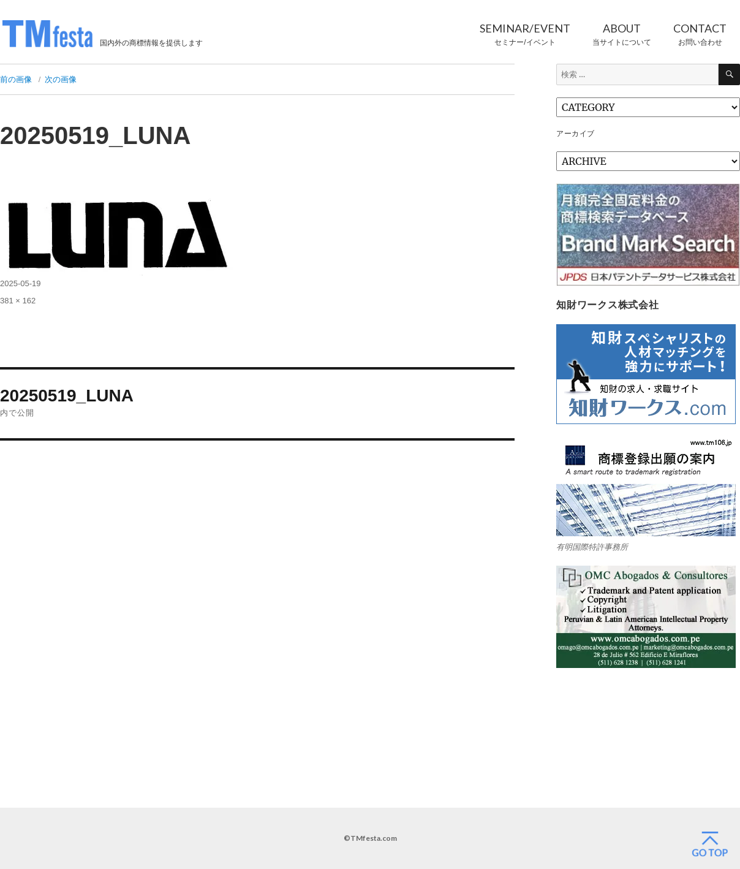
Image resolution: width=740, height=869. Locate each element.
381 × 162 (18, 300)
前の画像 (16, 79)
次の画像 (61, 79)
